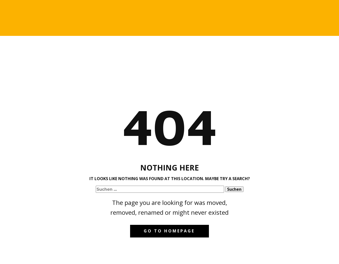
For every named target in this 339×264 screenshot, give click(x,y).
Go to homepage (169, 231)
